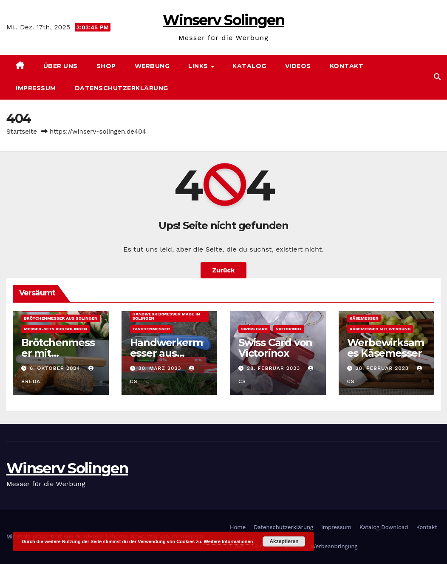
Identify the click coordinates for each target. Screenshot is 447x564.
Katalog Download (383, 527)
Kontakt (347, 66)
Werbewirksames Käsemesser (385, 347)
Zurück (223, 270)
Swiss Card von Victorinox (275, 347)
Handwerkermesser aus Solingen (166, 353)
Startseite (21, 131)
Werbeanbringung (334, 546)
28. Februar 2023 (274, 368)
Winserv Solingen (223, 20)
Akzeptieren (283, 541)
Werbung (152, 66)
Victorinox (289, 328)
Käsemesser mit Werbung (380, 328)
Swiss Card (254, 328)
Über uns (60, 66)
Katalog (249, 66)
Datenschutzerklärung (121, 88)
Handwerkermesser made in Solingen (166, 316)
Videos (298, 66)
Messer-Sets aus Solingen (55, 328)
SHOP (106, 66)
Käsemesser (364, 318)
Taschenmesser (151, 328)
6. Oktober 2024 (56, 368)
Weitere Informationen (228, 541)
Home (238, 527)
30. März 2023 (160, 368)
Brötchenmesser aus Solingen (60, 318)
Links (199, 66)
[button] (437, 77)
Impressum (36, 88)
